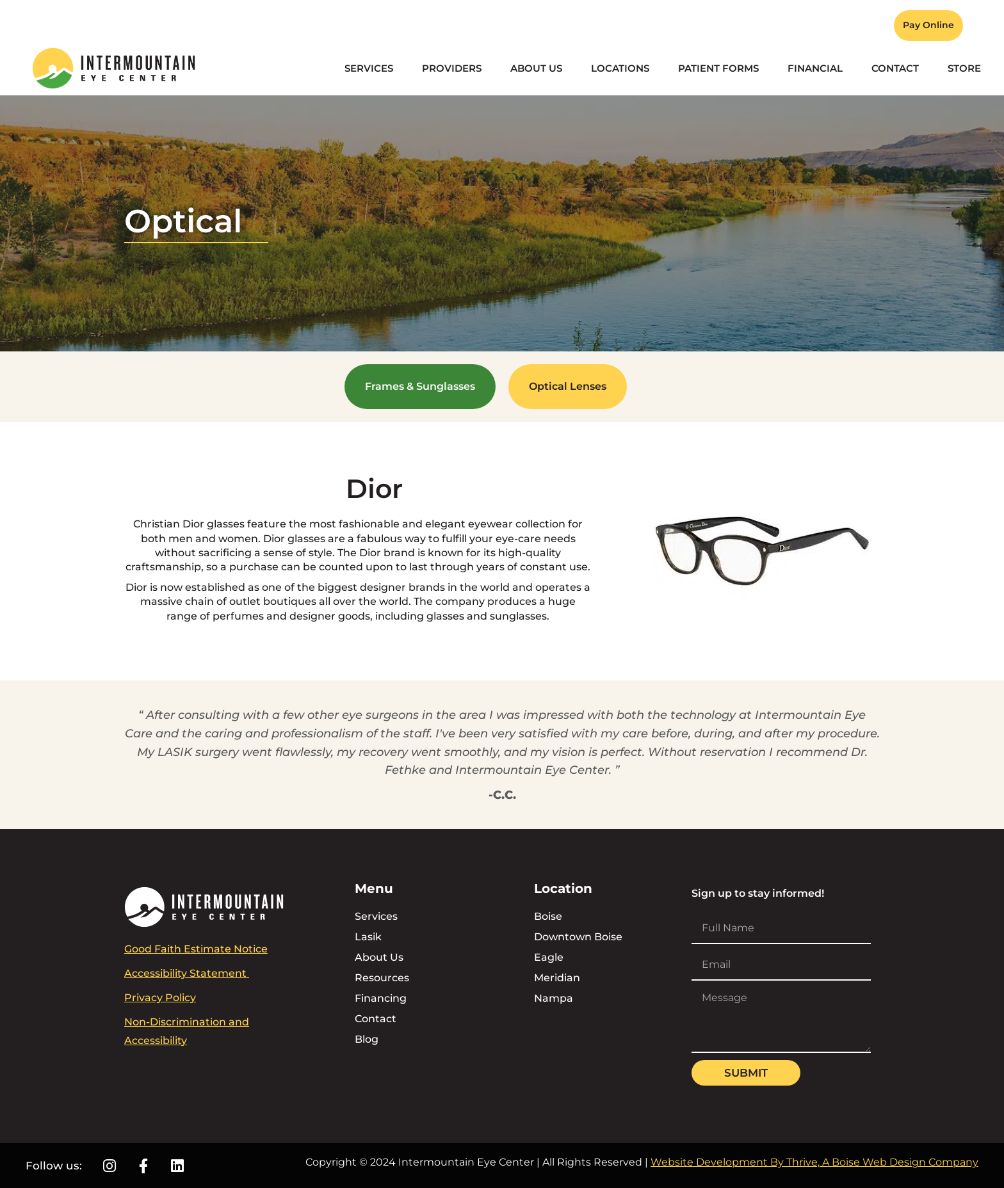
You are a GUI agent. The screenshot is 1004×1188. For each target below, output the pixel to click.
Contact (895, 68)
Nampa (553, 998)
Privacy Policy (160, 997)
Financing (381, 998)
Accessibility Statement (186, 973)
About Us (536, 68)
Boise (548, 916)
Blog (366, 1039)
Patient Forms (718, 68)
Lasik (368, 937)
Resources (382, 978)
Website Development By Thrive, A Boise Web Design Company (814, 1162)
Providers (452, 68)
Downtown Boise (578, 937)
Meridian (557, 978)
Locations (620, 68)
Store (964, 68)
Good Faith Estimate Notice (196, 949)
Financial (815, 68)
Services (368, 68)
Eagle (548, 957)
